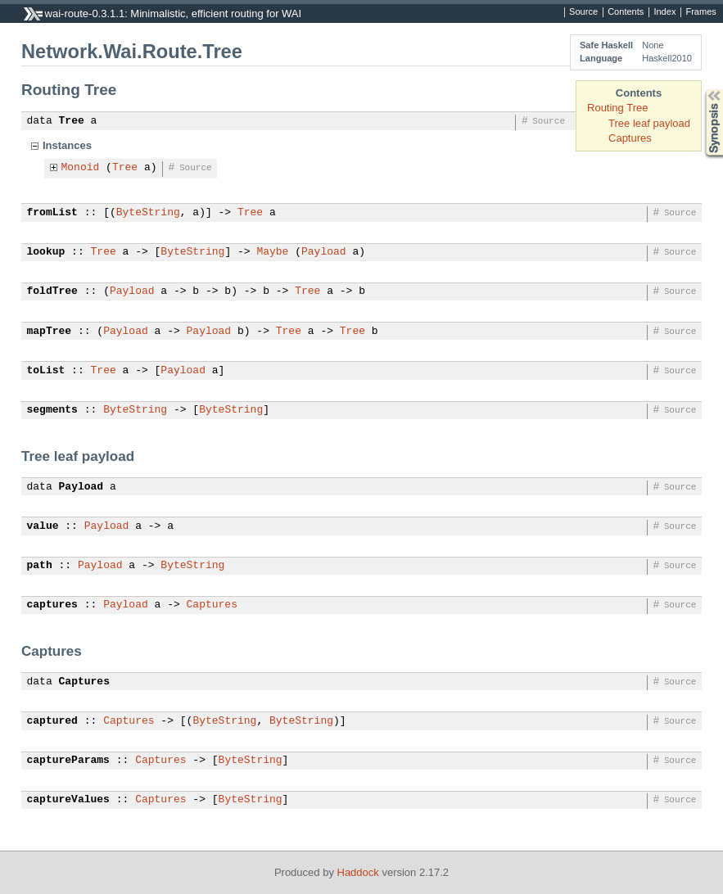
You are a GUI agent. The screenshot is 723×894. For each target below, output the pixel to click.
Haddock (358, 872)
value (43, 526)
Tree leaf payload (649, 123)
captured (52, 721)
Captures (630, 138)
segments (52, 410)
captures (52, 605)
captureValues (68, 799)
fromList (52, 212)
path (39, 565)
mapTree (49, 331)
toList (46, 370)
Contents (626, 12)
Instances (67, 145)
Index (664, 12)
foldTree (52, 291)
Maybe (272, 252)
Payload (323, 252)
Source (583, 12)
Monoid (80, 167)
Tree (71, 121)
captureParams (68, 760)
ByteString (148, 212)
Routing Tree (617, 108)
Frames (700, 12)
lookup (46, 252)
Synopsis (701, 89)
